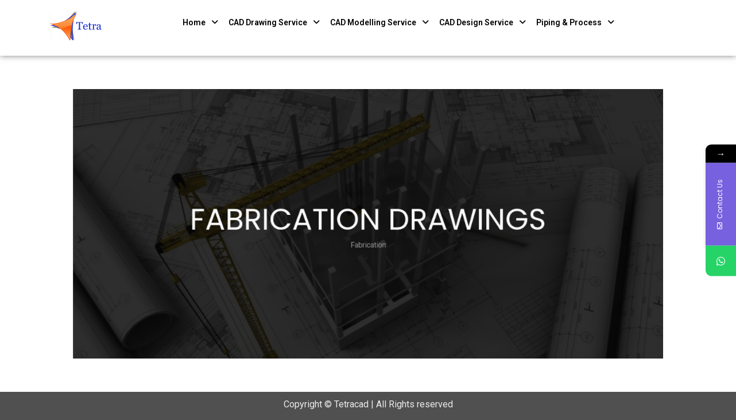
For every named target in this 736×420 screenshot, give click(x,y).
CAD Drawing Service (274, 22)
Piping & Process (575, 22)
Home (200, 22)
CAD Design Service (482, 22)
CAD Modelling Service (379, 22)
